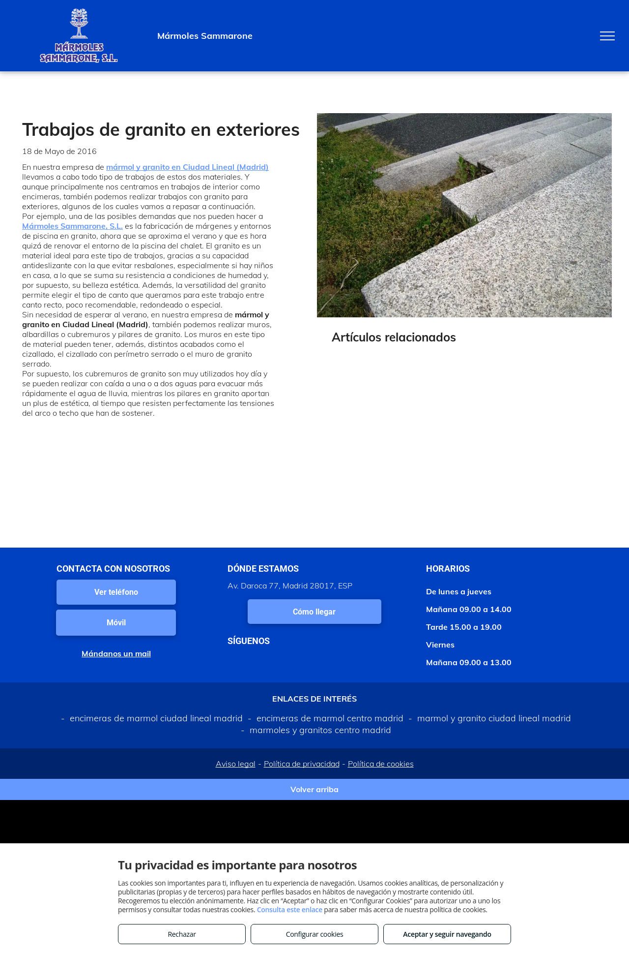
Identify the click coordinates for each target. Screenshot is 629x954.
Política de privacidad (302, 764)
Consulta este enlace (289, 909)
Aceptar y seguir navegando (447, 934)
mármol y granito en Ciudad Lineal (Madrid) (187, 167)
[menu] (607, 36)
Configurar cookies (314, 934)
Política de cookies (381, 764)
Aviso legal (236, 764)
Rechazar (182, 934)
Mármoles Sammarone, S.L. (72, 226)
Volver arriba (314, 789)
